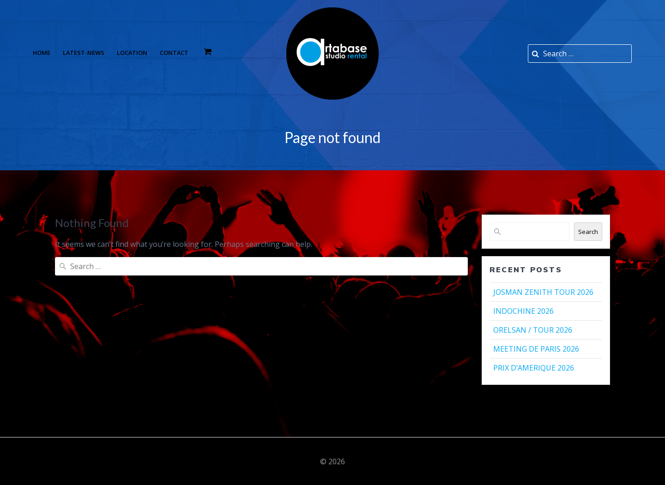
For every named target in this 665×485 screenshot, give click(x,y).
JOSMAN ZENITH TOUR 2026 (543, 292)
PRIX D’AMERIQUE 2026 (533, 368)
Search (588, 232)
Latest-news (83, 52)
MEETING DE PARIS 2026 (536, 349)
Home (41, 52)
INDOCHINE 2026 (523, 311)
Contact (174, 52)
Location (132, 52)
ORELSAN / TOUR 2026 (532, 330)
